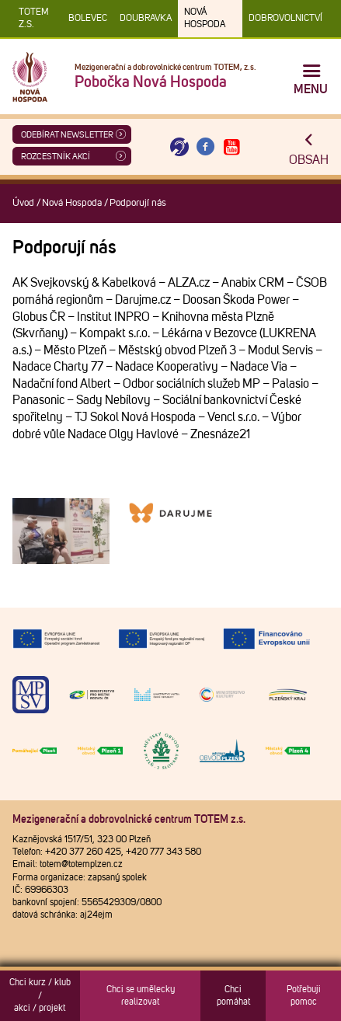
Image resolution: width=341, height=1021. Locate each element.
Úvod (23, 203)
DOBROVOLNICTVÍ (285, 18)
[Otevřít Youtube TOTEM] (231, 147)
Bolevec (87, 18)
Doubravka (146, 18)
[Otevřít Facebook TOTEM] (206, 147)
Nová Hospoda (204, 19)
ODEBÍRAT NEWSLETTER (67, 135)
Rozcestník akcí (55, 156)
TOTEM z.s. (34, 19)
